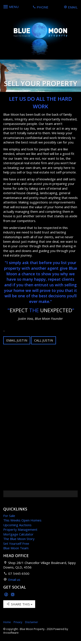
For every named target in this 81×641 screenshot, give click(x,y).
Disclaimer (31, 622)
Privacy (18, 622)
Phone (40, 7)
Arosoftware (11, 633)
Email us (14, 579)
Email (71, 7)
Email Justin (16, 340)
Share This (19, 604)
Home (7, 622)
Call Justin (43, 340)
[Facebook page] (6, 595)
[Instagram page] (13, 595)
